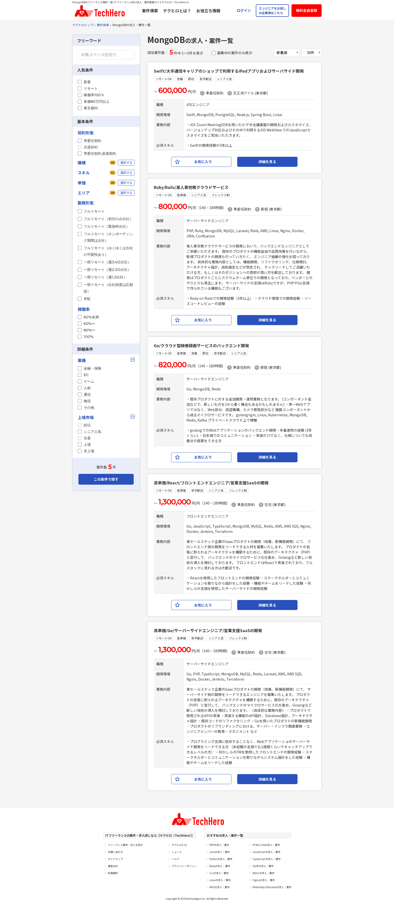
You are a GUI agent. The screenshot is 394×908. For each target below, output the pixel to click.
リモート (91, 88)
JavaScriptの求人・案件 (266, 852)
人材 (87, 388)
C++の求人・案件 (219, 873)
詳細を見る (267, 161)
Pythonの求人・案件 (220, 859)
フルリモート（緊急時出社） (106, 226)
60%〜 (89, 323)
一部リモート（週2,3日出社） (107, 269)
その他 (89, 407)
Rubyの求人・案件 (219, 866)
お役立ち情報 (208, 11)
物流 (87, 401)
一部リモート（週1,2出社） (105, 277)
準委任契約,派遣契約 (100, 153)
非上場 (89, 451)
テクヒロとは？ (177, 11)
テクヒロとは (179, 845)
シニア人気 (92, 431)
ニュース (177, 852)
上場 (87, 444)
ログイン (244, 10)
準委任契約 (92, 140)
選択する (126, 162)
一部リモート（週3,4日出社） (107, 262)
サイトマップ (115, 859)
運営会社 (113, 866)
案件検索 (150, 11)
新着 (87, 82)
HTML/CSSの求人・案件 (266, 845)
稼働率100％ (94, 95)
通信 (87, 394)
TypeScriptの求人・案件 (267, 859)
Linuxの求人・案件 (220, 880)
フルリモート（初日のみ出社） (108, 219)
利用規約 (113, 873)
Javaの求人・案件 (219, 852)
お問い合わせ (115, 852)
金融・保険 (92, 368)
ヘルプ (175, 859)
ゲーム (89, 381)
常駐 (87, 298)
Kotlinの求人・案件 (263, 873)
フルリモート (94, 211)
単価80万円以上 (97, 101)
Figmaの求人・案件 (264, 880)
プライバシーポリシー (184, 866)
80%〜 (89, 330)
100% (88, 336)
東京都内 (91, 108)
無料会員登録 (306, 10)
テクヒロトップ (82, 25)
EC (86, 375)
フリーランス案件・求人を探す (125, 845)
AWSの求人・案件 (219, 887)
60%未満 (91, 317)
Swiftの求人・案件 (263, 866)
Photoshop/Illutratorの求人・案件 (272, 887)
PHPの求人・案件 (219, 845)
